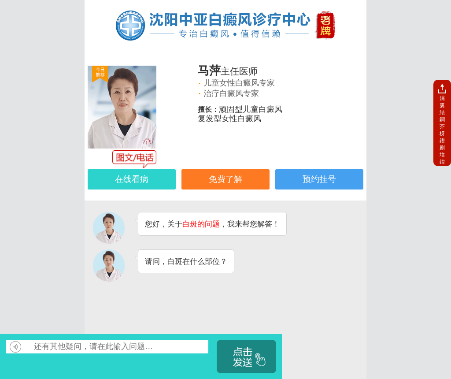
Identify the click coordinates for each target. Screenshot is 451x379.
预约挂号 (319, 179)
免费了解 (225, 179)
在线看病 (131, 179)
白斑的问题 (201, 224)
